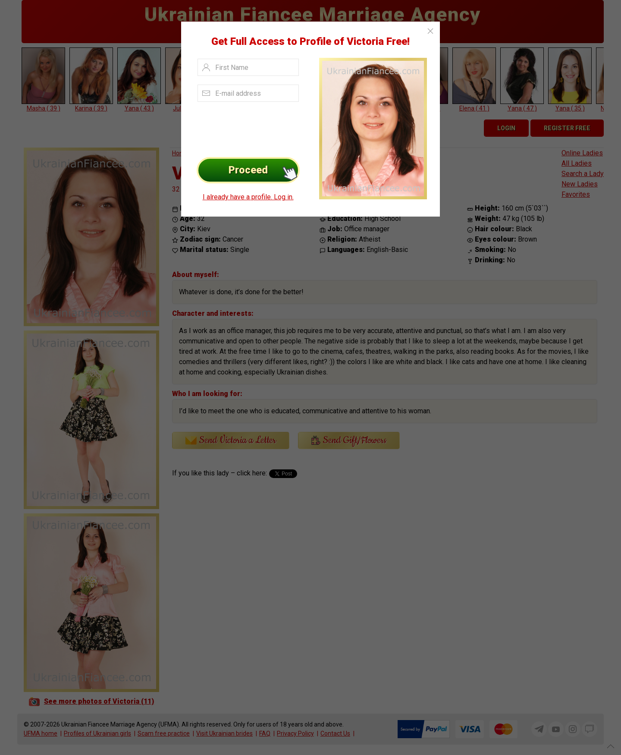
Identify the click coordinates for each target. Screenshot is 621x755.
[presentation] (246, 127)
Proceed (264, 170)
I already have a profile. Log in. (248, 197)
